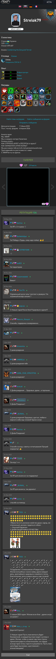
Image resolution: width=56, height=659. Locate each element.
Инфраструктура (22, 72)
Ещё (28, 655)
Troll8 (19, 458)
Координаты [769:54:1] (13, 62)
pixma (19, 499)
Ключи (14, 56)
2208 (6, 43)
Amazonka (21, 346)
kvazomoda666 (22, 277)
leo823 (19, 263)
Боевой (19, 78)
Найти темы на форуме (15, 119)
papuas (22, 306)
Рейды (19, 75)
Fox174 (21, 290)
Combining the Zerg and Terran (19, 50)
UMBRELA (20, 359)
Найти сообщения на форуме (38, 119)
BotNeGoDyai (22, 236)
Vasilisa (19, 223)
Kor (18, 333)
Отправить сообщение (28, 122)
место (32, 165)
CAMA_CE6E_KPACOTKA (26, 373)
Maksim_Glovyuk (23, 319)
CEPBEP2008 (24, 250)
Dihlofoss (21, 400)
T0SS (21, 512)
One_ (19, 611)
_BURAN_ (21, 414)
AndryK (19, 386)
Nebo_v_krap (21, 626)
